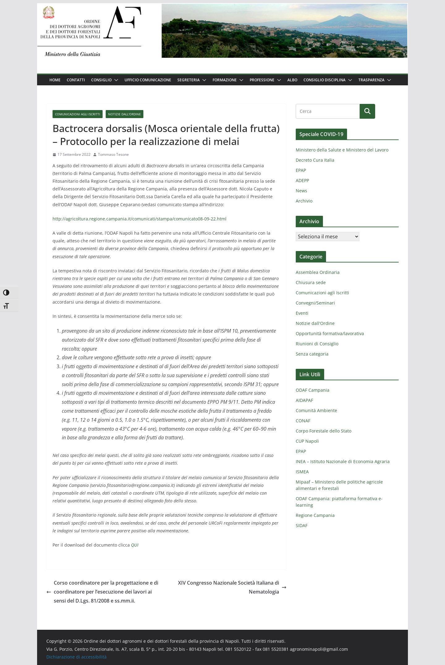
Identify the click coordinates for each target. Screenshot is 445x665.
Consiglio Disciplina (324, 80)
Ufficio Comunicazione (148, 80)
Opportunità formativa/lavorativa (330, 333)
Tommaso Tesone (113, 154)
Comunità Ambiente (316, 410)
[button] (115, 80)
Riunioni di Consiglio (317, 344)
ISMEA (302, 472)
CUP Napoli (307, 441)
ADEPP (302, 180)
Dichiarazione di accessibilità (76, 657)
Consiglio (101, 80)
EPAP (301, 170)
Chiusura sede (311, 282)
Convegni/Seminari (315, 303)
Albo (292, 80)
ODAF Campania (312, 390)
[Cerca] (367, 111)
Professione (262, 80)
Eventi (302, 313)
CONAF (303, 421)
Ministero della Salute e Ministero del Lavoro (342, 150)
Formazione (225, 80)
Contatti (76, 80)
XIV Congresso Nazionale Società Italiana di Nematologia (232, 587)
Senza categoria (312, 354)
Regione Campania (315, 515)
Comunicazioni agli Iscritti (77, 114)
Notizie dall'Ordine (124, 114)
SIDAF (301, 525)
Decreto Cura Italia (315, 160)
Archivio (304, 201)
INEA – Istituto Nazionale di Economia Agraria (343, 461)
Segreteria (188, 80)
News (301, 191)
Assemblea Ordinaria (318, 272)
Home (55, 80)
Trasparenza (371, 80)
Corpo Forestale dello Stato (323, 431)
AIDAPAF (304, 400)
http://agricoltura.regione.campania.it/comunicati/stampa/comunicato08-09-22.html (140, 219)
